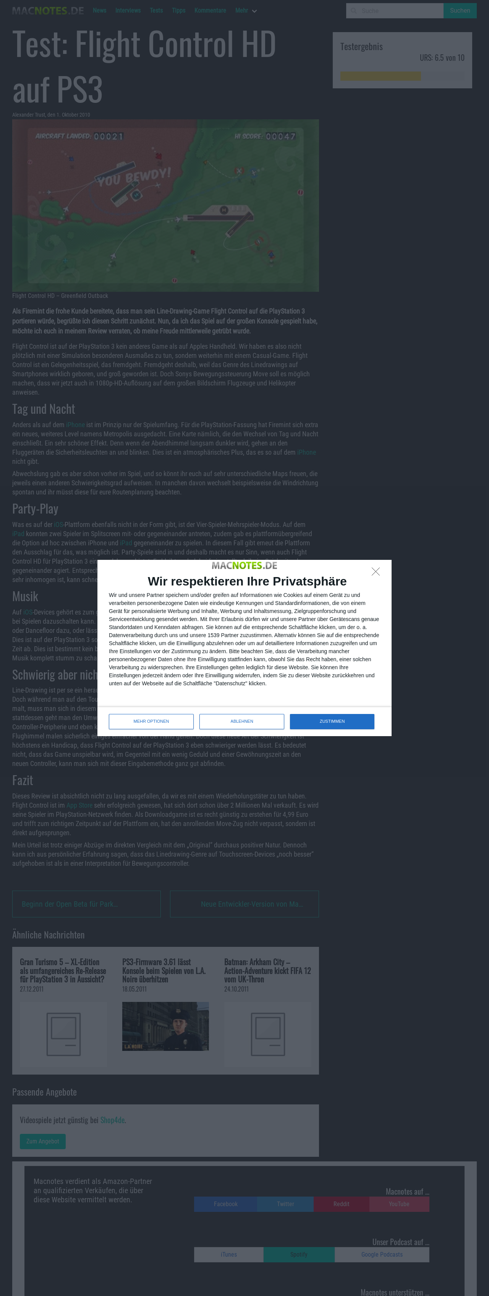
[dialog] (244, 648)
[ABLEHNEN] (378, 574)
